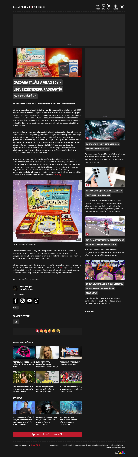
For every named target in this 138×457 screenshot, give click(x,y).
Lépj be (35, 434)
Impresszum (53, 445)
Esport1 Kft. (35, 445)
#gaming (15, 308)
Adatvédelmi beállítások (98, 445)
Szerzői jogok (67, 445)
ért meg (57, 174)
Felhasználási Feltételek (116, 447)
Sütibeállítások (117, 445)
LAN (16, 322)
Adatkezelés (80, 445)
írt (61, 267)
